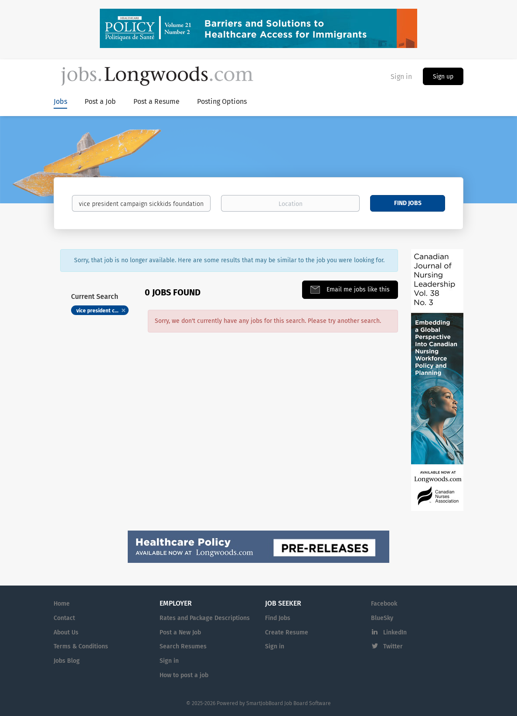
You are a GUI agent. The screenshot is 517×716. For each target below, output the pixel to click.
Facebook (384, 603)
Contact (64, 618)
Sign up (443, 76)
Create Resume (286, 632)
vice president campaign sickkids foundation (102, 311)
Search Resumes (183, 646)
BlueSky (382, 618)
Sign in (401, 76)
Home (62, 603)
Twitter (393, 646)
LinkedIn (395, 632)
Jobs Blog (67, 661)
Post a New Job (180, 632)
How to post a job (184, 675)
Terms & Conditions (81, 646)
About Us (66, 632)
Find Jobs (408, 203)
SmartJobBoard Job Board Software (288, 703)
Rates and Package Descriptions (205, 618)
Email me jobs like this (357, 289)
